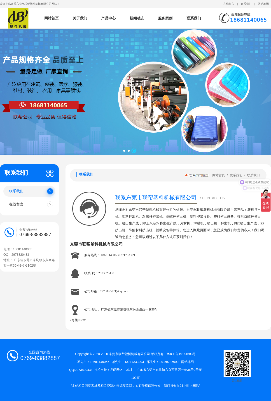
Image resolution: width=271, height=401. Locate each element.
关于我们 (80, 18)
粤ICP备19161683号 (181, 354)
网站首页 (51, 18)
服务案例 (165, 18)
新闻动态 (137, 18)
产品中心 (108, 18)
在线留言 (228, 3)
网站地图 (263, 3)
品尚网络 (116, 370)
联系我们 (246, 3)
